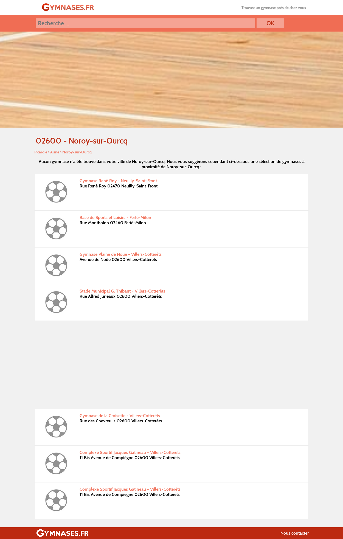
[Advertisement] (171, 364)
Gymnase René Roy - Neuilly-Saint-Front (118, 180)
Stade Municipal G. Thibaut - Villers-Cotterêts (122, 291)
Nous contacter (294, 533)
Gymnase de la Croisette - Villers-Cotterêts (120, 415)
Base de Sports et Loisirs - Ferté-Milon (115, 217)
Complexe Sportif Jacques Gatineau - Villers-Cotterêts (130, 452)
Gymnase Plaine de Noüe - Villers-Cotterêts (121, 254)
